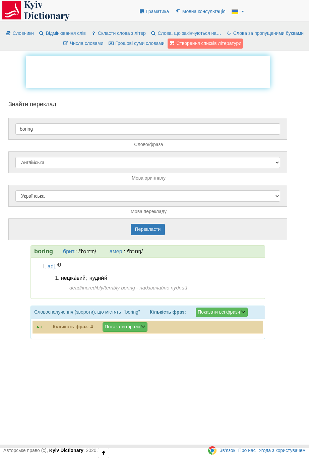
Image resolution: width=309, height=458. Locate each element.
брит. (69, 251)
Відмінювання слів (62, 33)
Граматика (154, 11)
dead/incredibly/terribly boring (102, 287)
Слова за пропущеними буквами (265, 33)
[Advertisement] (148, 71)
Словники (19, 33)
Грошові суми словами (136, 43)
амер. (117, 251)
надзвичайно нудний (163, 287)
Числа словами (83, 43)
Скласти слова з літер (118, 33)
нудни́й (98, 278)
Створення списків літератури (205, 43)
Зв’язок (227, 450)
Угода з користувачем (282, 450)
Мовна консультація (200, 11)
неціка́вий (73, 278)
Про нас (247, 450)
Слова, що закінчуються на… (185, 33)
